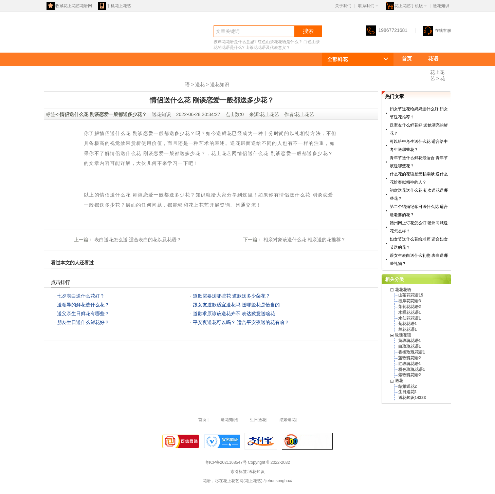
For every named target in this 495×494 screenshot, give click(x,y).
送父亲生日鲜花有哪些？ (83, 313)
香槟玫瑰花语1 (411, 352)
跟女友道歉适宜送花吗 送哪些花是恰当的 (236, 304)
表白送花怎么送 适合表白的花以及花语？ (137, 239)
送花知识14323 (412, 397)
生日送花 (258, 419)
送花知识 (219, 84)
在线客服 (437, 30)
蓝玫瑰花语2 (409, 358)
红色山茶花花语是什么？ (280, 41)
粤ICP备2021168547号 (226, 462)
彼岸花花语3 (409, 301)
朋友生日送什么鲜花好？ (83, 322)
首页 (407, 58)
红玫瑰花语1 (409, 363)
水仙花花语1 (409, 318)
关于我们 (343, 5)
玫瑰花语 (140, 84)
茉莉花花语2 (409, 306)
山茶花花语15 (410, 295)
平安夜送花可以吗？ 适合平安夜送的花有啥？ (241, 322)
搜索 (308, 31)
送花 (172, 84)
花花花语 (412, 71)
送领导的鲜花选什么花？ (83, 304)
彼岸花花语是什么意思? (235, 41)
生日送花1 (407, 392)
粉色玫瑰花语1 (411, 369)
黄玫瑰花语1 (409, 340)
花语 (433, 58)
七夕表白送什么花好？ (81, 296)
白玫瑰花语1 (409, 346)
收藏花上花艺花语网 (69, 6)
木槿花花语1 (409, 312)
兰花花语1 (407, 329)
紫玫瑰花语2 (409, 375)
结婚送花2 (407, 386)
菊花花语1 (407, 323)
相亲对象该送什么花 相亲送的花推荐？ (304, 239)
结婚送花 (287, 419)
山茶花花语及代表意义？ (267, 47)
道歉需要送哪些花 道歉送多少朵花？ (231, 296)
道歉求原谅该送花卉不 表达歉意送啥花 (234, 313)
